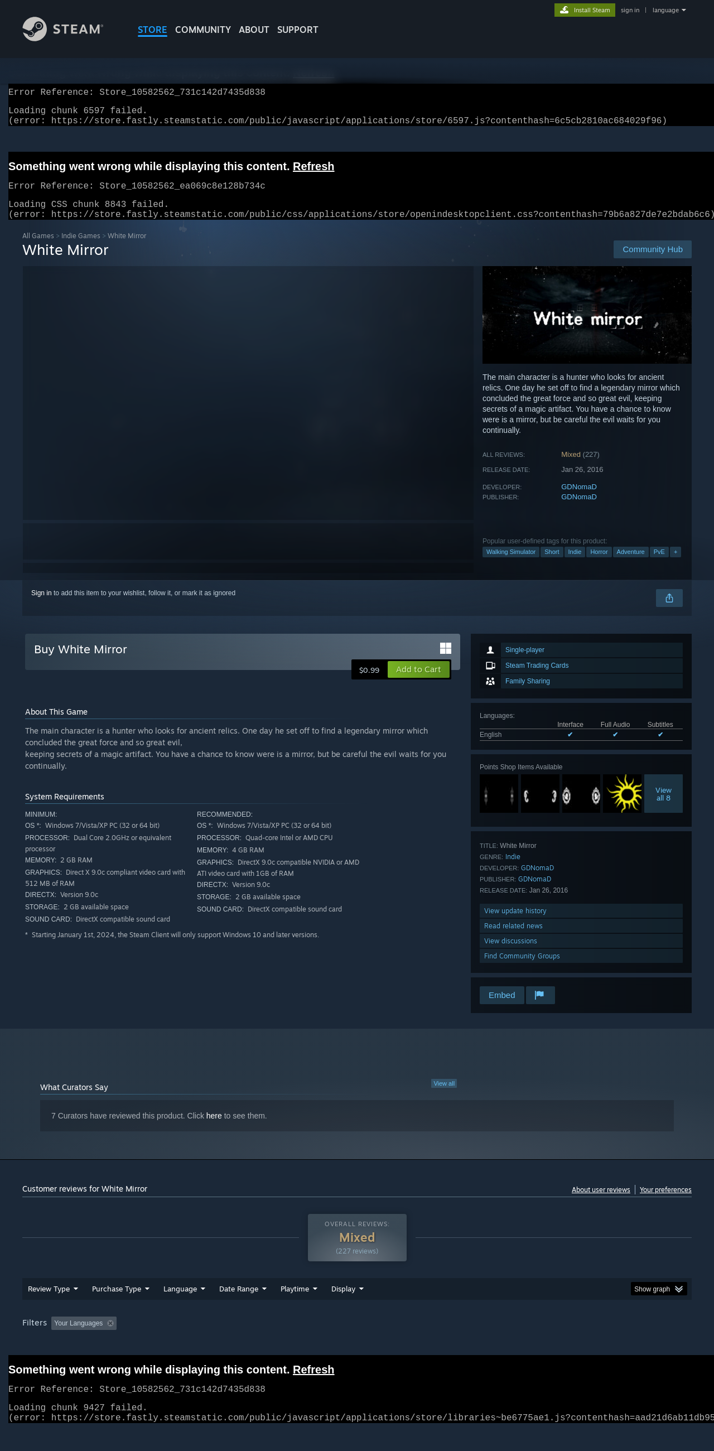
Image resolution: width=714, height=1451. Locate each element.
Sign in (41, 606)
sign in (630, 10)
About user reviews (601, 1203)
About (254, 29)
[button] (418, 683)
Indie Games (80, 249)
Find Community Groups (522, 969)
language (666, 10)
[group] (357, 1345)
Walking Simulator (511, 565)
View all (444, 1096)
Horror (598, 565)
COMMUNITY (203, 29)
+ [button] (675, 565)
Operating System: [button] (451, 1344)
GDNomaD (579, 500)
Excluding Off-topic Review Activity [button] (191, 1344)
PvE (659, 565)
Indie (575, 565)
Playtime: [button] (277, 1344)
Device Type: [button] (594, 1344)
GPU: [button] (546, 1344)
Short (551, 565)
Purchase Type (116, 1309)
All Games (38, 249)
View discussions (510, 954)
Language (180, 1309)
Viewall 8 (663, 807)
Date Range (238, 1309)
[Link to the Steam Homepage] (71, 38)
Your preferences (666, 1203)
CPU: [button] (508, 1344)
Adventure (631, 565)
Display (343, 1309)
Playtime (295, 1309)
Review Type (49, 1309)
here (214, 1129)
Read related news (513, 939)
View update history (515, 924)
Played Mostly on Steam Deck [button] (357, 1344)
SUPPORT (298, 29)
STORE (152, 29)
